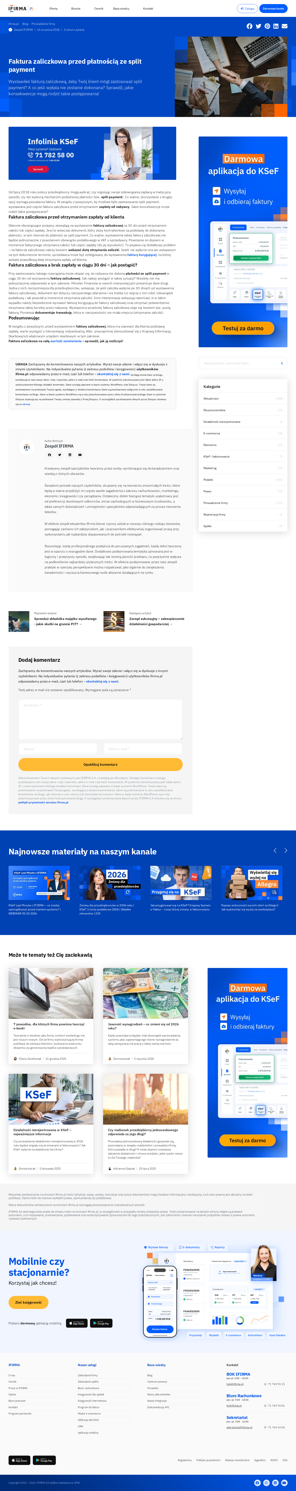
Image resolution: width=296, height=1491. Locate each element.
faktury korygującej (141, 255)
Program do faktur (88, 1407)
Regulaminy (184, 1460)
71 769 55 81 (274, 1405)
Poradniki (152, 1388)
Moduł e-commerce (89, 1413)
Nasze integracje (157, 1401)
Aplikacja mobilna (88, 1432)
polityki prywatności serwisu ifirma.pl (43, 802)
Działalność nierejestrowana (222, 422)
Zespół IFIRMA (21, 30)
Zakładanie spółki (88, 1381)
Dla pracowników (215, 410)
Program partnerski (20, 1413)
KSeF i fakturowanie (217, 456)
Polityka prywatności (208, 1460)
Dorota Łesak (119, 1059)
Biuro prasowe (17, 1401)
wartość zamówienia (65, 341)
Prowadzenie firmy (216, 503)
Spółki (208, 526)
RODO (274, 1460)
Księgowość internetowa (92, 1401)
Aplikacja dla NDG (88, 1420)
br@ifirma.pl (234, 1405)
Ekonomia (210, 445)
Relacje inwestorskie (237, 1460)
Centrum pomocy (157, 1381)
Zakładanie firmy (88, 1375)
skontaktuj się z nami (113, 374)
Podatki (208, 480)
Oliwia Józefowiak (27, 1059)
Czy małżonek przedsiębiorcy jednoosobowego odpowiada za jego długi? (143, 1132)
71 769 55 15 (274, 1384)
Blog (149, 1375)
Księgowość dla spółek (91, 1394)
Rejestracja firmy (215, 514)
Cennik (13, 1381)
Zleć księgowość (28, 1302)
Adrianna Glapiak (121, 1168)
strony (26, 404)
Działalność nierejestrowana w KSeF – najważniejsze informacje (42, 1132)
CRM (80, 1426)
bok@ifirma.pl (235, 1384)
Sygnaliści (260, 1460)
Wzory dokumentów (159, 1394)
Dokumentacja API (158, 1407)
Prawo (208, 491)
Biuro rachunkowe (88, 1388)
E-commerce (212, 433)
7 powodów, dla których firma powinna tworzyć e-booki (49, 1026)
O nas (12, 1375)
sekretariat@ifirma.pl (239, 1427)
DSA (285, 1460)
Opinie (12, 1394)
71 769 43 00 (274, 1427)
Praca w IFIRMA (18, 1388)
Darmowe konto (273, 8)
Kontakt (13, 1407)
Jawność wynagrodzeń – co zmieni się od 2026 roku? (143, 1026)
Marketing (210, 468)
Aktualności (211, 398)
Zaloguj (247, 8)
